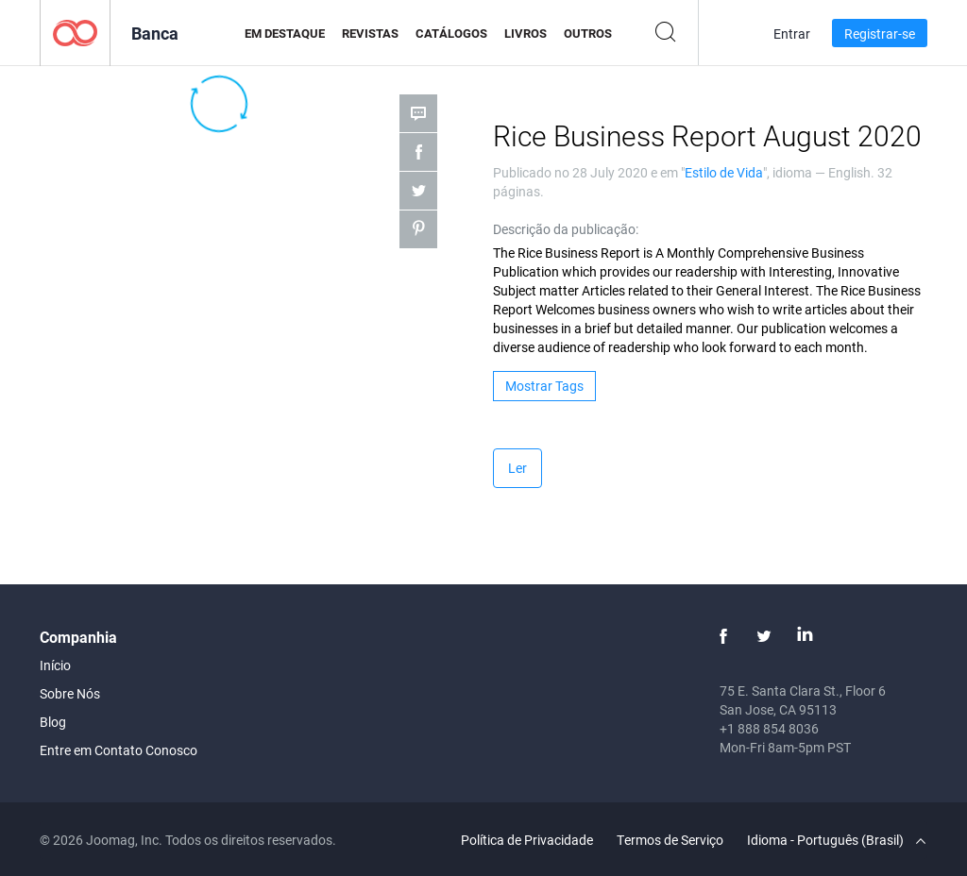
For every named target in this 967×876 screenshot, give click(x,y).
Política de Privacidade (527, 840)
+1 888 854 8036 (769, 728)
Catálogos (451, 33)
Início (55, 665)
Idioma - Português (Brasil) (836, 840)
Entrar (791, 33)
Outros (588, 33)
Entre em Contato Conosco (118, 750)
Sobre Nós (70, 693)
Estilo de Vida (724, 172)
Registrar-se (879, 33)
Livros (525, 33)
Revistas (370, 33)
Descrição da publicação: (565, 229)
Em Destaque (285, 33)
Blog (53, 722)
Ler (517, 468)
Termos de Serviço (670, 840)
